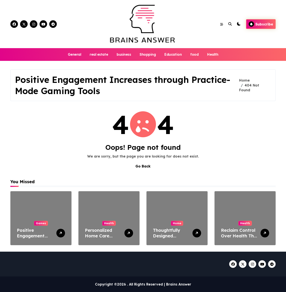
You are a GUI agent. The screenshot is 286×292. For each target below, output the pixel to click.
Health (212, 54)
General (74, 54)
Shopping (148, 54)
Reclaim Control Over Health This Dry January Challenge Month (239, 238)
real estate (99, 54)
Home (177, 223)
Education (173, 54)
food (194, 54)
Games (41, 223)
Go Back (143, 166)
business (124, 54)
